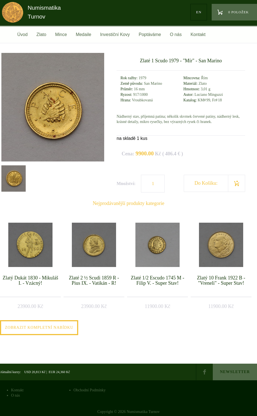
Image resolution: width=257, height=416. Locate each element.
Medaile (83, 34)
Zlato (41, 34)
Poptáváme (150, 34)
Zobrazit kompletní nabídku (39, 327)
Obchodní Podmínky (90, 390)
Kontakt (197, 34)
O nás (176, 34)
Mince (61, 34)
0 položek (238, 12)
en (198, 12)
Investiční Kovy (115, 34)
